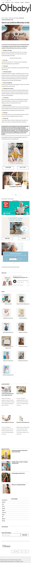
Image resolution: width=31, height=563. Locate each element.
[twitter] (7, 0)
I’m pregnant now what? (15, 186)
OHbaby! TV (27, 2)
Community (4, 512)
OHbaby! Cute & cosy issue (23, 346)
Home (3, 18)
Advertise (7, 2)
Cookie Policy (3, 559)
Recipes (3, 514)
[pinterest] (23, 551)
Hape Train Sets (20, 393)
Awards (22, 2)
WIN (2, 516)
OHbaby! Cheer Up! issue (23, 318)
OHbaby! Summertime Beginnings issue (23, 303)
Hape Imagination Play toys (8, 422)
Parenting (3, 508)
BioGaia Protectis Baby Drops (23, 422)
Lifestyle (3, 510)
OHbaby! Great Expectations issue (8, 374)
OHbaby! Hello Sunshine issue (23, 360)
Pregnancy (3, 502)
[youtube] (27, 551)
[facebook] (12, 551)
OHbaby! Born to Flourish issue (8, 318)
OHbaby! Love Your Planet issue (8, 360)
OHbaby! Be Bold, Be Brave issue (8, 332)
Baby (3, 504)
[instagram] (20, 551)
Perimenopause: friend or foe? (18, 473)
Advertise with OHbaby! (4, 198)
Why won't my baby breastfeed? (18, 484)
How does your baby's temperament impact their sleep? (19, 451)
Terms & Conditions (10, 559)
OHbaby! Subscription (8, 303)
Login (12, 2)
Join (3, 2)
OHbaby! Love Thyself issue (23, 332)
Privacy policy (18, 559)
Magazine (3, 518)
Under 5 (6, 18)
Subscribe (17, 2)
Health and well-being (13, 18)
